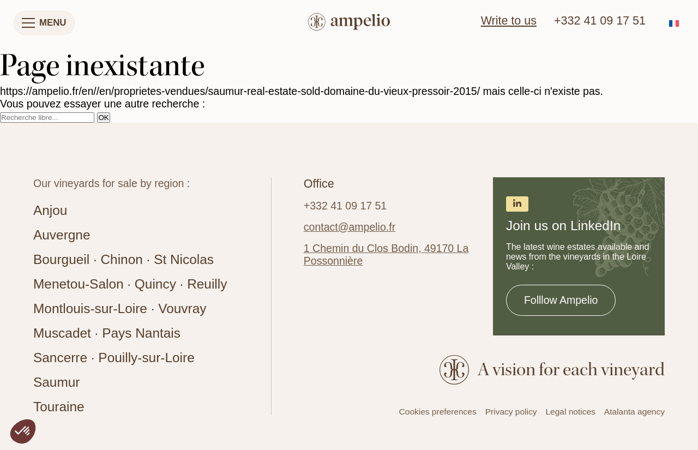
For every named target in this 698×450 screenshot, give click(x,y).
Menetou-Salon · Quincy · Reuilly (130, 284)
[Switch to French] (674, 23)
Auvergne (61, 234)
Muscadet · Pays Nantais (106, 333)
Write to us (509, 20)
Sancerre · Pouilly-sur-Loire (114, 357)
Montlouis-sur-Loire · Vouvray (119, 308)
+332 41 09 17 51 (600, 20)
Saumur (56, 382)
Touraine (59, 406)
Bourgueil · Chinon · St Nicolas (123, 259)
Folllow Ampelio (561, 300)
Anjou (50, 210)
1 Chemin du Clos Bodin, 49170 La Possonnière (386, 254)
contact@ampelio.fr (349, 227)
